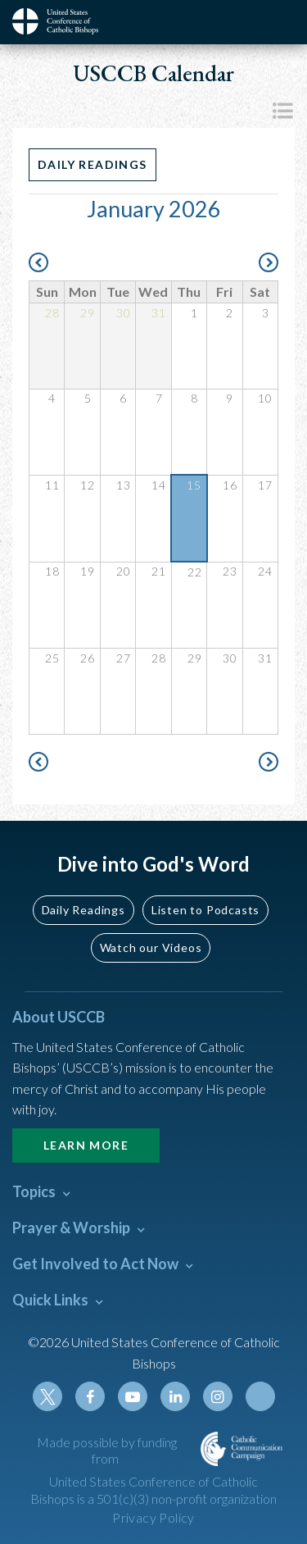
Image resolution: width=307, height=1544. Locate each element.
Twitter (47, 1396)
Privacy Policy (153, 1517)
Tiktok (260, 1396)
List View (282, 110)
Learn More (86, 1145)
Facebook (90, 1396)
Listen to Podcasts (205, 910)
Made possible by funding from (107, 1450)
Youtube (132, 1396)
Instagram (218, 1396)
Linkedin (175, 1396)
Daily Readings (92, 164)
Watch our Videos (151, 947)
